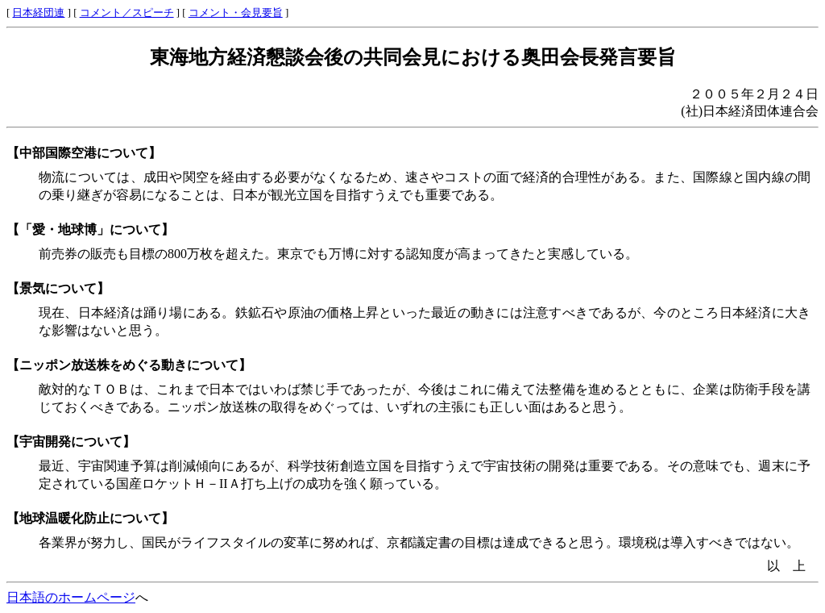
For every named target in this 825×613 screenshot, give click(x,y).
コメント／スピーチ (127, 13)
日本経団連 (38, 13)
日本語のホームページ (70, 597)
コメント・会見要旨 (236, 13)
